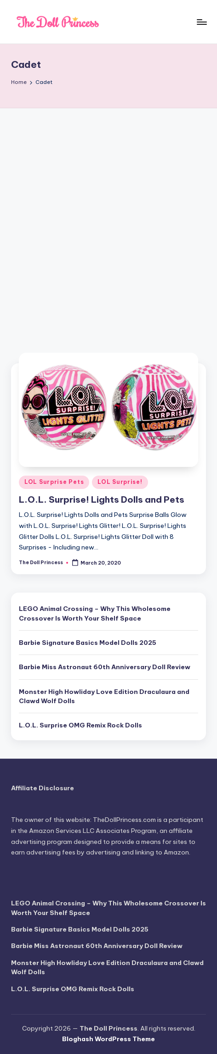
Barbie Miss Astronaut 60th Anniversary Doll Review (104, 667)
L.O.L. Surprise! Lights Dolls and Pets (101, 499)
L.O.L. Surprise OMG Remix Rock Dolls (80, 725)
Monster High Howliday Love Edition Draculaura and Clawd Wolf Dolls (104, 696)
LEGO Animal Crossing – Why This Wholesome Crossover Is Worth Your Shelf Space (95, 613)
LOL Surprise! (119, 481)
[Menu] (201, 21)
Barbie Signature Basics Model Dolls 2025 (87, 642)
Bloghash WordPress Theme (108, 1039)
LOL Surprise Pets (54, 481)
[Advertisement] (108, 221)
